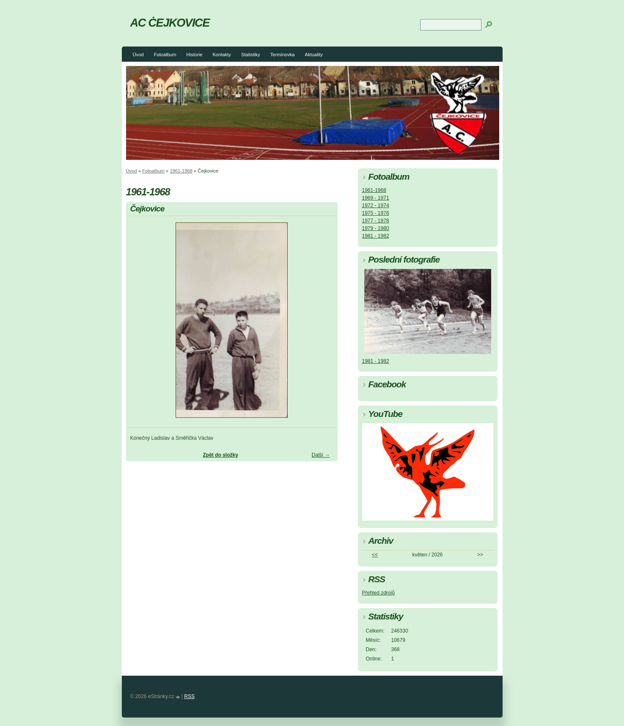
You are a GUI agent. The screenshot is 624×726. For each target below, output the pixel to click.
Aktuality (314, 54)
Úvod (138, 54)
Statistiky (250, 54)
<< (375, 555)
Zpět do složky (220, 455)
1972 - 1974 (375, 205)
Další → (321, 455)
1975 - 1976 (375, 213)
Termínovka (282, 54)
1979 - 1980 (375, 228)
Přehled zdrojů (378, 593)
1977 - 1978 (375, 221)
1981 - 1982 (375, 236)
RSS (189, 696)
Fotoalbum (165, 54)
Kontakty (221, 54)
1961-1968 (181, 170)
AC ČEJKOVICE (170, 22)
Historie (194, 54)
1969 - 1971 (375, 198)
